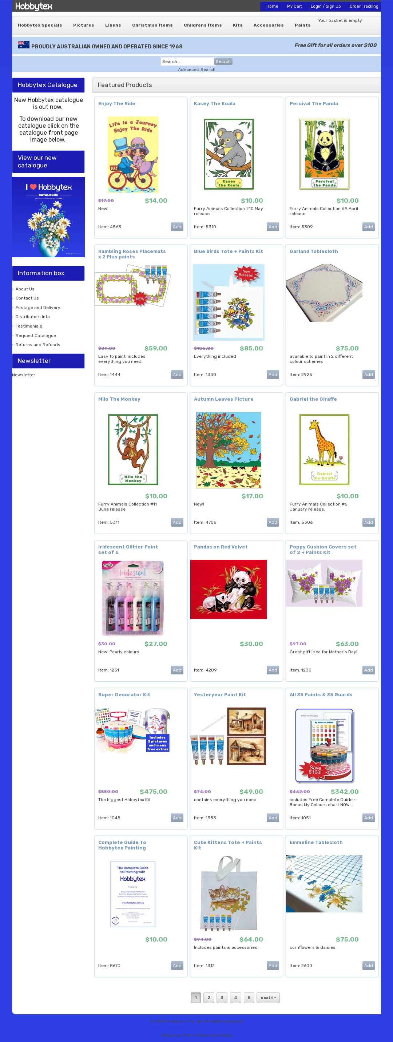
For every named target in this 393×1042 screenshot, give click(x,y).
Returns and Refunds (38, 344)
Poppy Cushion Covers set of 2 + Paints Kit (323, 549)
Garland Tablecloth (314, 251)
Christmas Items (152, 25)
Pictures (83, 25)
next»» (268, 997)
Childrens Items (203, 25)
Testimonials (29, 326)
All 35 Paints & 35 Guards (321, 694)
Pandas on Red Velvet (221, 547)
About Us (25, 289)
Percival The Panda (314, 103)
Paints (303, 25)
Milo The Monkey (119, 399)
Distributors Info (33, 316)
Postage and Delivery (38, 307)
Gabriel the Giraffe (313, 399)
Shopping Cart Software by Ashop (196, 1035)
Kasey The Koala (214, 103)
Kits (238, 25)
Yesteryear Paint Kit (220, 694)
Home (272, 6)
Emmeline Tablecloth (316, 842)
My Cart (294, 6)
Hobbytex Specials (40, 25)
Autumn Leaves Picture (224, 399)
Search (223, 61)
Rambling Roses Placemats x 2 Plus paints (132, 254)
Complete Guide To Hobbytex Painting (122, 845)
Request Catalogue (36, 335)
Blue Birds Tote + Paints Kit (228, 251)
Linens (113, 25)
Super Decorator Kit (124, 694)
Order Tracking (364, 6)
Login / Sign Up (326, 6)
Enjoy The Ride (116, 103)
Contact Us (27, 298)
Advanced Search (196, 69)
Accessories (269, 25)
